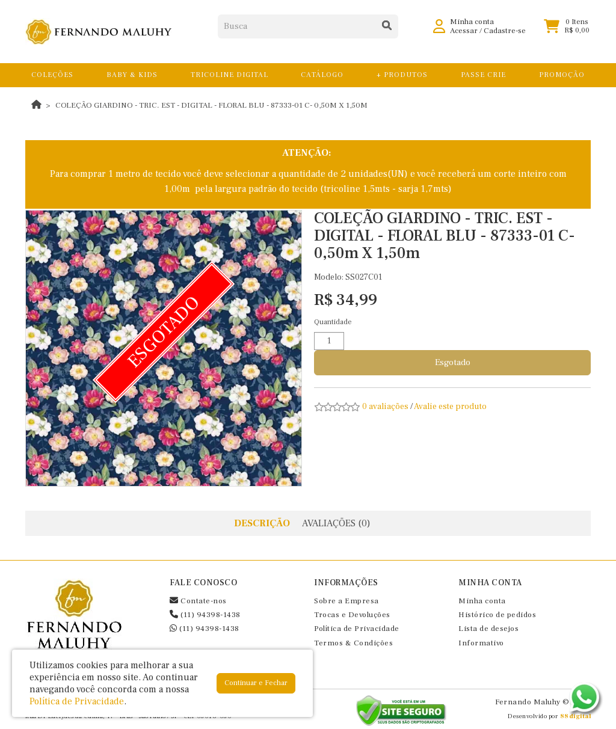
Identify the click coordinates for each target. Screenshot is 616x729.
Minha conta (482, 601)
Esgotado (452, 362)
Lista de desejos (488, 628)
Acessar (464, 36)
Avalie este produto (450, 406)
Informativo (481, 643)
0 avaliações (385, 406)
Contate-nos (198, 601)
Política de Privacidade (356, 628)
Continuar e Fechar (256, 682)
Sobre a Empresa (346, 601)
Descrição (262, 523)
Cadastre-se (505, 36)
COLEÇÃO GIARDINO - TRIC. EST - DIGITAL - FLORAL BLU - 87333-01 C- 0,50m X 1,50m (211, 105)
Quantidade (333, 322)
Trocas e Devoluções (352, 615)
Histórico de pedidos (497, 615)
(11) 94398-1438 (205, 615)
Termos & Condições (353, 643)
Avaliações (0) (336, 523)
